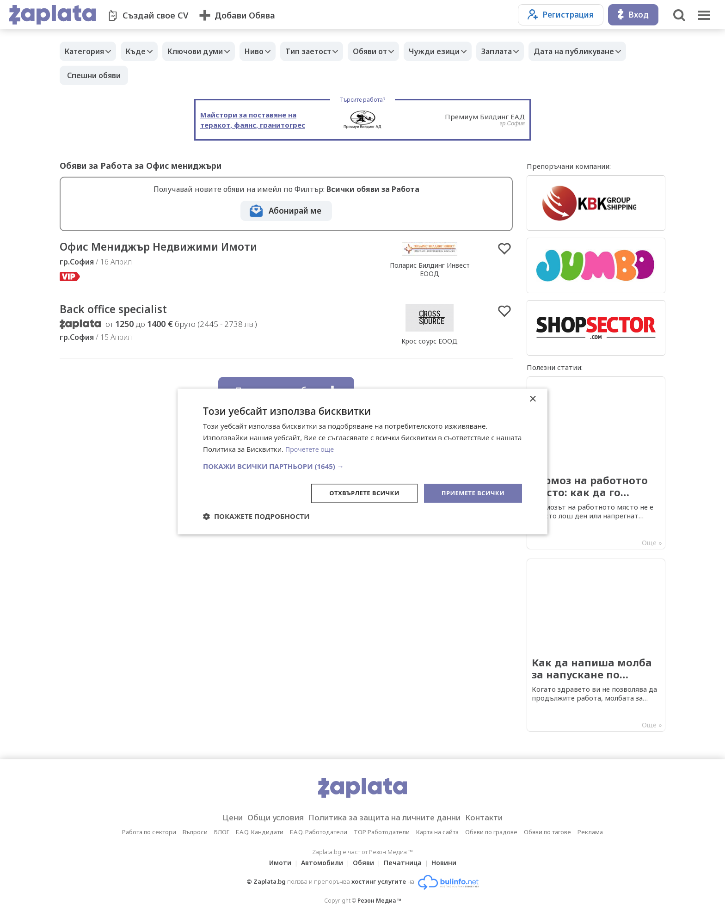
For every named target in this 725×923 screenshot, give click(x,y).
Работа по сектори (149, 832)
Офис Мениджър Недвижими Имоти (171, 247)
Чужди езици (464, 51)
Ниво (270, 51)
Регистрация (561, 14)
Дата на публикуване (107, 75)
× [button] (532, 398)
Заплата (531, 51)
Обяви (363, 862)
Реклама (590, 832)
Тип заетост (329, 51)
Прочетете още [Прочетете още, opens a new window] (311, 448)
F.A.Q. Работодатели (318, 832)
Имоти (275, 862)
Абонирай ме (295, 210)
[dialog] (362, 461)
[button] (362, 465)
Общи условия (266, 817)
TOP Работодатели (382, 832)
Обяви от (395, 51)
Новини (449, 862)
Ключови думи (206, 51)
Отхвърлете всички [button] (357, 492)
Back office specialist (120, 310)
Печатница (405, 862)
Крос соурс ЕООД (429, 342)
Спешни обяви (200, 75)
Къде (143, 51)
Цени (217, 817)
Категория (86, 51)
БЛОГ (221, 832)
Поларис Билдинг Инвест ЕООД (430, 270)
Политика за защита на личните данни (387, 817)
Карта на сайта (437, 832)
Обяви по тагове (547, 832)
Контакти (498, 817)
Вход (633, 14)
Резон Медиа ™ (379, 901)
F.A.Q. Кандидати (259, 832)
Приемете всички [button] (470, 492)
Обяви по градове (491, 832)
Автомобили (319, 862)
